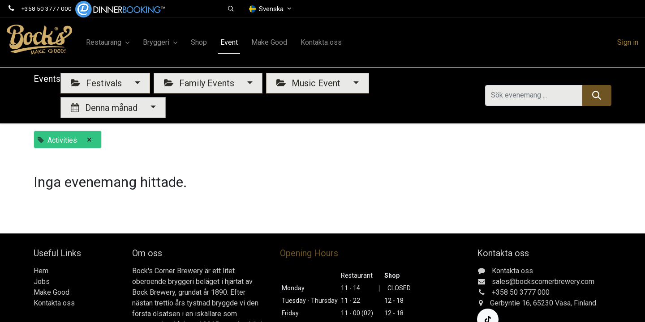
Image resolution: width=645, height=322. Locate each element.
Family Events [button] (200, 83)
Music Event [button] (309, 83)
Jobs (42, 281)
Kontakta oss (54, 303)
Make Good (51, 292)
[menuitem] (199, 42)
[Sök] (596, 95)
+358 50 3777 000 (47, 8)
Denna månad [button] (105, 107)
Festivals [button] (97, 83)
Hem (41, 271)
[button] (231, 9)
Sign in (627, 42)
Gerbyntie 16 (510, 303)
